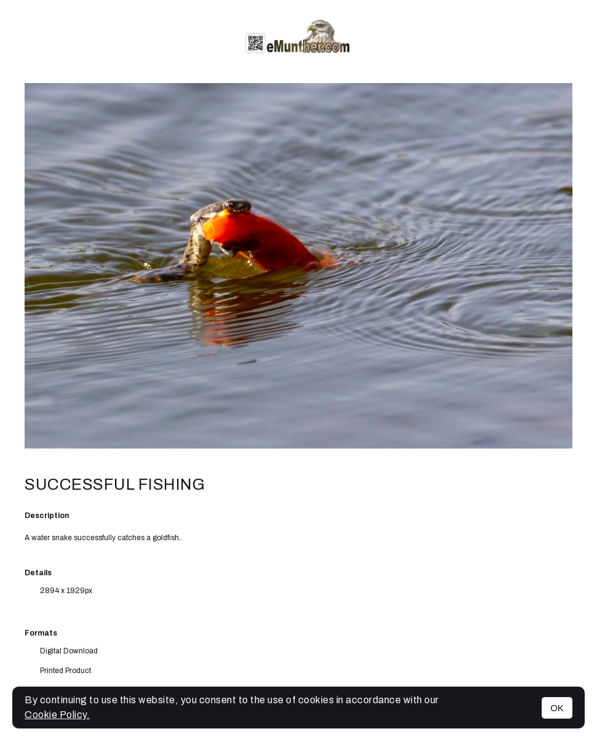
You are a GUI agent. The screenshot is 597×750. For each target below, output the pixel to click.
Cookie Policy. (57, 714)
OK (557, 708)
